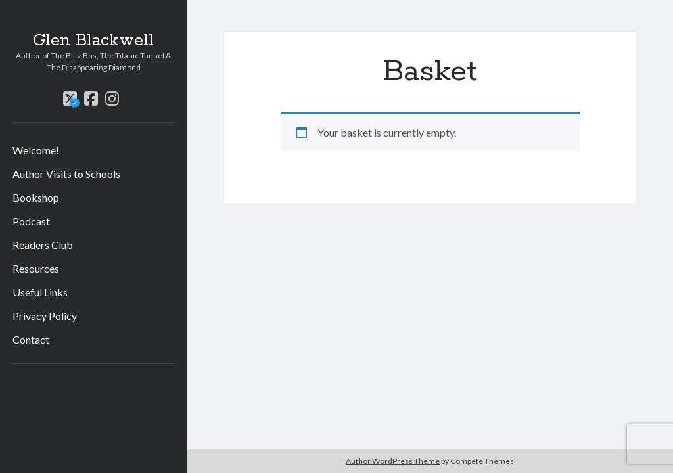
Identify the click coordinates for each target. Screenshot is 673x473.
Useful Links (40, 292)
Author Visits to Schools (66, 174)
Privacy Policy (44, 315)
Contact (30, 339)
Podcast (31, 221)
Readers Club (42, 244)
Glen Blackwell (93, 40)
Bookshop (35, 197)
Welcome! (35, 150)
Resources (35, 268)
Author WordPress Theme (393, 461)
